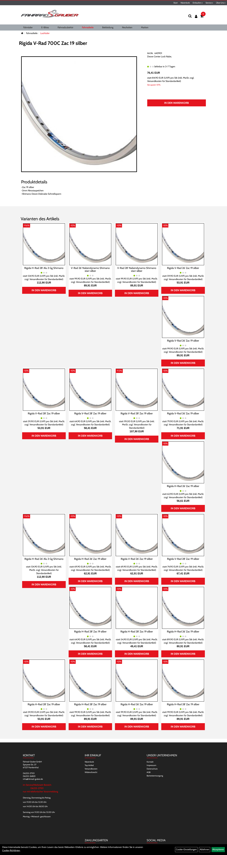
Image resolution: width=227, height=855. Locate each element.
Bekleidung (107, 27)
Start (175, 2)
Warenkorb (185, 2)
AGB (148, 772)
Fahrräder (28, 27)
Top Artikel (89, 765)
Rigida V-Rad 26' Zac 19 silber (183, 268)
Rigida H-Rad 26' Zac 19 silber (183, 486)
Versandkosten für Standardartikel (163, 81)
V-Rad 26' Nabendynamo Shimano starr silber (90, 269)
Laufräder (45, 33)
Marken (144, 27)
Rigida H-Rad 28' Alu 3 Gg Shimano (43, 268)
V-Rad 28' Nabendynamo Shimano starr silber (136, 269)
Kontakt (150, 761)
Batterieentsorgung (155, 775)
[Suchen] (189, 16)
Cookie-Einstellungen (186, 849)
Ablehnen (204, 849)
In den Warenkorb (176, 102)
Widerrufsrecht (91, 772)
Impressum (151, 765)
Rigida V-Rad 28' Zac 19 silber (44, 413)
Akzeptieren (218, 849)
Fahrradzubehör (65, 27)
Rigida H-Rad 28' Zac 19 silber (90, 631)
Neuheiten (127, 27)
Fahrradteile (88, 27)
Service (209, 2)
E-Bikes (45, 27)
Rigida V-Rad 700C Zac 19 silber (53, 43)
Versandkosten (91, 768)
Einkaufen (198, 2)
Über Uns (221, 2)
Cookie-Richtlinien (11, 850)
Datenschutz (152, 768)
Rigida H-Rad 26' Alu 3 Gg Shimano (43, 558)
